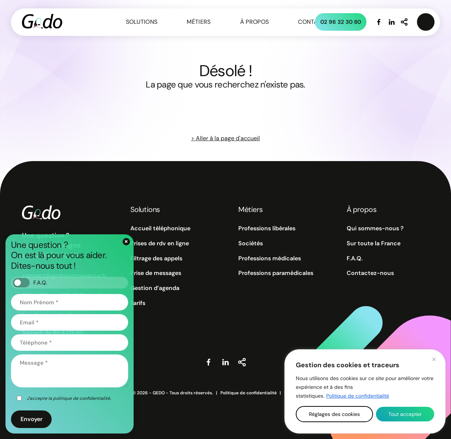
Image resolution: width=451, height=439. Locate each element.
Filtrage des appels (156, 258)
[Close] (433, 359)
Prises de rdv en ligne (159, 243)
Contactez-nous (370, 273)
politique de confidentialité (81, 398)
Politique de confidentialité (357, 396)
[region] (365, 391)
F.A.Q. (355, 258)
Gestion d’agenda (154, 288)
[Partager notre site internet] (404, 22)
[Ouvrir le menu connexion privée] (426, 22)
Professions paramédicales (275, 273)
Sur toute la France (373, 243)
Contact (311, 22)
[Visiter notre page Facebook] (379, 22)
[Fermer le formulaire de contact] (126, 241)
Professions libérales (266, 228)
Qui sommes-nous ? (375, 228)
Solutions (142, 22)
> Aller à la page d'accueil (225, 138)
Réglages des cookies (334, 414)
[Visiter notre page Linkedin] (392, 22)
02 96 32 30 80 (340, 22)
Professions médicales (269, 258)
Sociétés (250, 243)
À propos (254, 22)
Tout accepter (405, 414)
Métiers (198, 22)
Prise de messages (155, 273)
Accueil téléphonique (160, 228)
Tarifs (137, 303)
